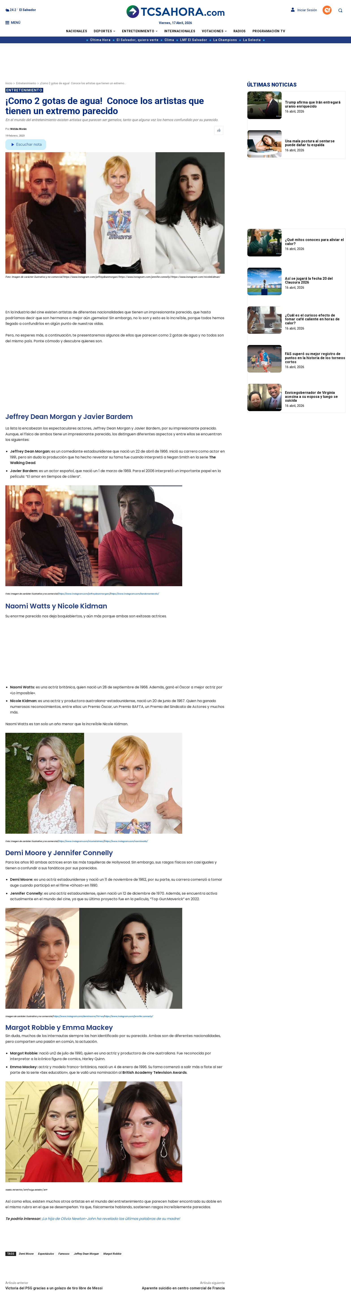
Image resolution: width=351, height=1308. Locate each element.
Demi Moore (26, 1253)
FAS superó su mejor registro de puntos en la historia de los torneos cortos (315, 358)
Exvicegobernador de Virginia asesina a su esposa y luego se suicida (311, 396)
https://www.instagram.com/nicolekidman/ (81, 841)
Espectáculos (46, 1253)
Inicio (8, 83)
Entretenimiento (26, 83)
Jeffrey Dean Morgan (86, 1253)
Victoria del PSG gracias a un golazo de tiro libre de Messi (54, 1288)
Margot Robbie (112, 1253)
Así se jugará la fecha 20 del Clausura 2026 (309, 280)
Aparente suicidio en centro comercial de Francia (183, 1288)
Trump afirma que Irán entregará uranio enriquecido (312, 104)
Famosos (63, 1253)
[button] (340, 10)
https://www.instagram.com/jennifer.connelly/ (128, 1016)
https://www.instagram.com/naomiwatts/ (126, 841)
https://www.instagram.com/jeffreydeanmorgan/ (84, 593)
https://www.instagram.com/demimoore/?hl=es (78, 1016)
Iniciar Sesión (304, 10)
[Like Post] (218, 130)
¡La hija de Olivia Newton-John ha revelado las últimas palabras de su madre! (111, 1218)
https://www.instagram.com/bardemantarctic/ (135, 593)
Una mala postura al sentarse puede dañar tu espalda (310, 143)
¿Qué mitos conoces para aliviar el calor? (314, 242)
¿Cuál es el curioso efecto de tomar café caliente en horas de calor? (312, 319)
